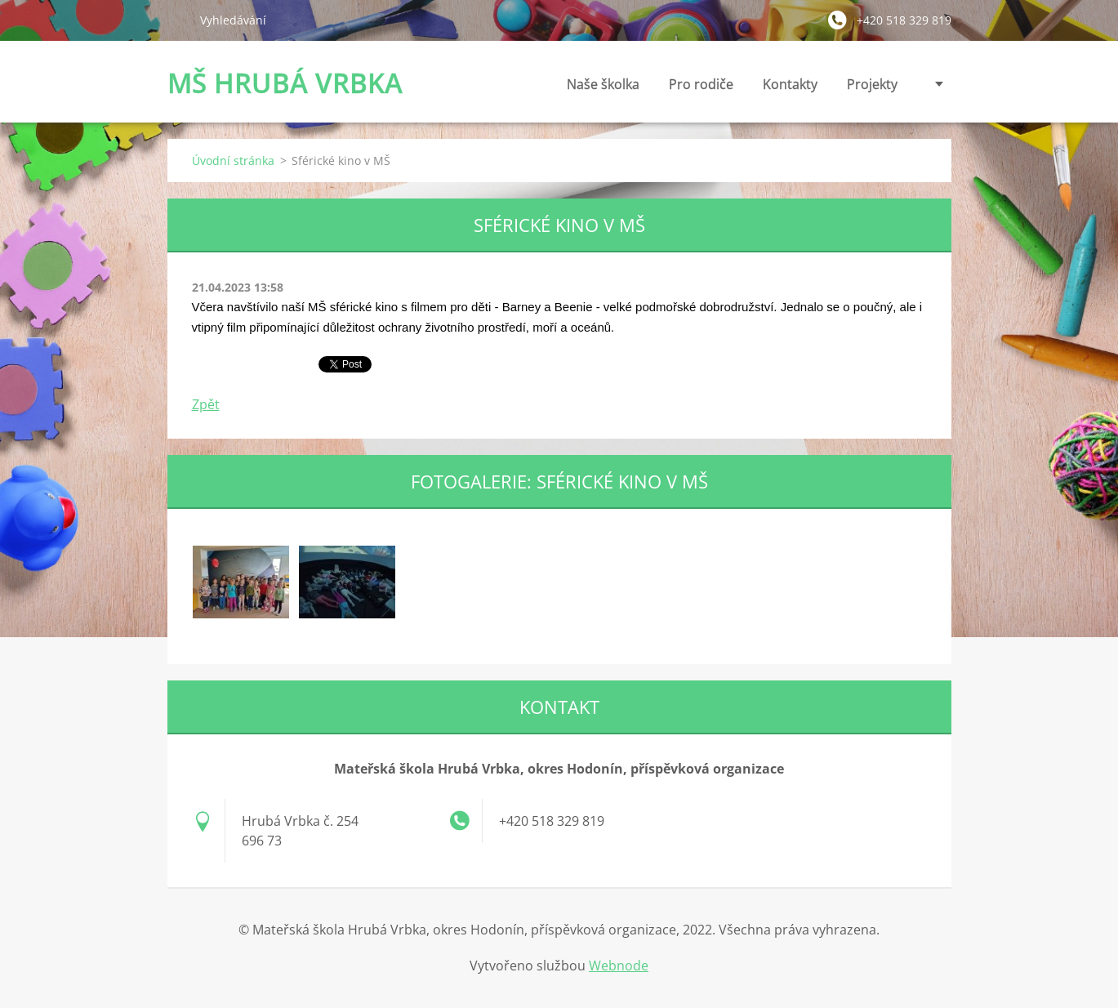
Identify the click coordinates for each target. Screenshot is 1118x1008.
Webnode (618, 966)
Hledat (177, 19)
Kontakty (790, 88)
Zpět (206, 404)
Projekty (872, 84)
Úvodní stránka (233, 160)
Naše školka (603, 88)
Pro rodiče (701, 88)
